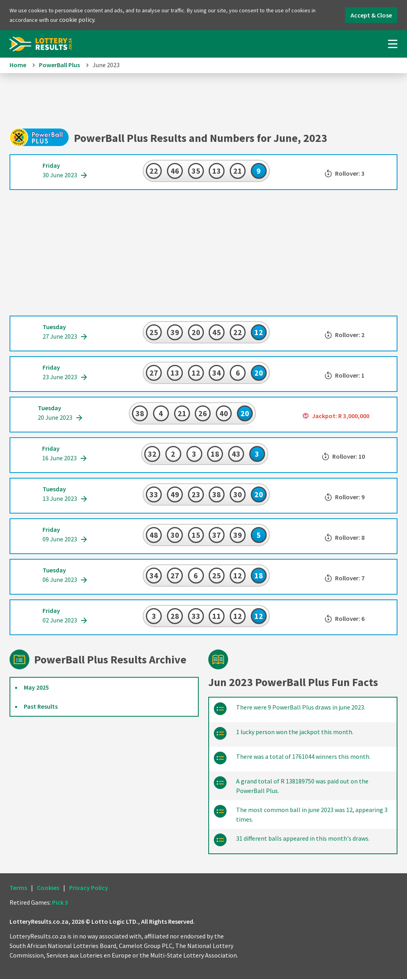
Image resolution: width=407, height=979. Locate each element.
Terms (18, 888)
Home (18, 65)
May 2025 (36, 687)
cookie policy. (77, 19)
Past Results (41, 706)
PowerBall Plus (59, 65)
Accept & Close (371, 15)
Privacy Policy (88, 888)
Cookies (48, 888)
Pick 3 (60, 902)
